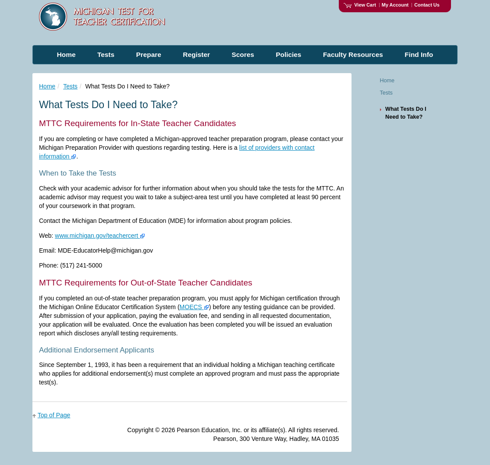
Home (47, 86)
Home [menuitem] (66, 54)
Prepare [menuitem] (148, 54)
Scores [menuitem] (242, 54)
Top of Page (54, 415)
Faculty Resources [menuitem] (353, 54)
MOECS (194, 306)
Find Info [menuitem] (419, 54)
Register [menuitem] (196, 54)
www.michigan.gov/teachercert (100, 235)
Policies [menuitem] (288, 54)
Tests (70, 86)
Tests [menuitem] (105, 54)
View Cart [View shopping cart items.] (360, 4)
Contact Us (427, 4)
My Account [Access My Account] (395, 4)
